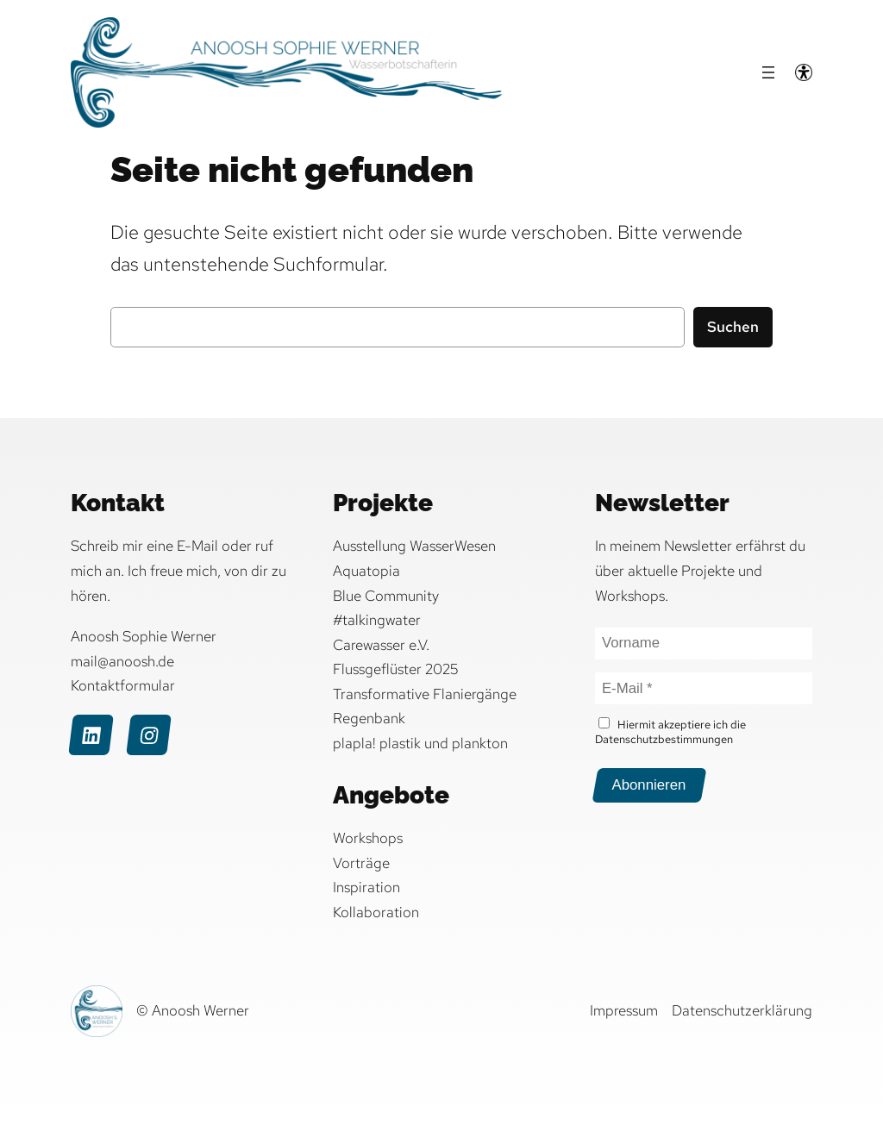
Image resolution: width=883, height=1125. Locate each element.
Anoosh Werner (200, 1010)
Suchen (733, 326)
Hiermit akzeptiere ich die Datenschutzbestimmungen (671, 732)
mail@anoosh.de (122, 661)
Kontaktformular (123, 685)
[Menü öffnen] (768, 72)
